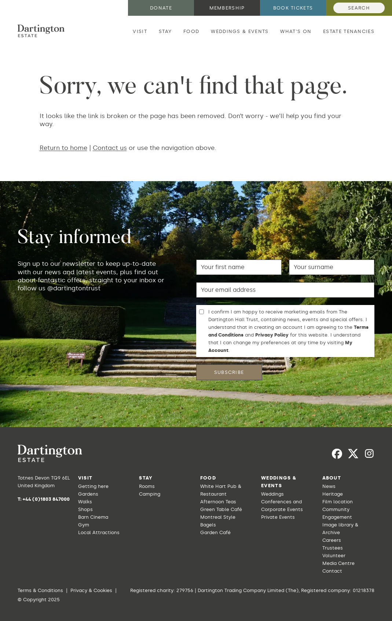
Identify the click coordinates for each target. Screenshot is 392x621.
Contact (332, 571)
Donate (161, 8)
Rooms (147, 486)
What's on (295, 31)
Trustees (332, 548)
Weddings (272, 494)
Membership (227, 8)
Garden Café (215, 532)
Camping (149, 494)
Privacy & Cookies (91, 590)
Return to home (63, 147)
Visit (140, 31)
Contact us (110, 147)
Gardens (88, 494)
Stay (165, 31)
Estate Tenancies (348, 31)
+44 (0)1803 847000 (46, 499)
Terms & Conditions (40, 590)
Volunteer (333, 555)
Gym (83, 525)
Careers (331, 540)
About (331, 478)
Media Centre (338, 563)
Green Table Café (221, 509)
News (329, 486)
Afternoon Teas (218, 501)
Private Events (278, 517)
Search (359, 8)
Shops (85, 509)
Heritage (332, 494)
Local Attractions (99, 532)
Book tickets (293, 8)
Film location (337, 501)
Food (191, 31)
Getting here (93, 486)
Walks (85, 501)
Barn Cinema (93, 517)
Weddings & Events (239, 31)
